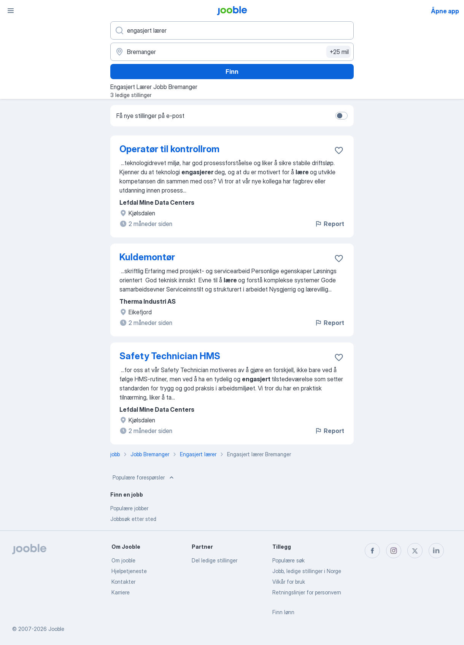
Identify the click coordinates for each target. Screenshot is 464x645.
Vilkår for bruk (288, 581)
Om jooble (123, 560)
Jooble (56, 629)
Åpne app (445, 11)
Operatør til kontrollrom (169, 148)
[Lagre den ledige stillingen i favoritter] (339, 150)
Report (329, 224)
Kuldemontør (147, 257)
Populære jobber (129, 508)
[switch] (341, 115)
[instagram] (393, 550)
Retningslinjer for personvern (306, 592)
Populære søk (288, 560)
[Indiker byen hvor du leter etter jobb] (232, 52)
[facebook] (372, 550)
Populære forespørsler (144, 477)
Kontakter (123, 581)
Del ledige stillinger (214, 560)
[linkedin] (436, 550)
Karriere (120, 592)
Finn (232, 71)
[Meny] (10, 10)
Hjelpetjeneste (129, 571)
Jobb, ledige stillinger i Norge (306, 571)
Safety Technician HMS (169, 356)
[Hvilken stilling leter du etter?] (232, 30)
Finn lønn (283, 612)
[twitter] (415, 550)
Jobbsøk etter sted (133, 519)
